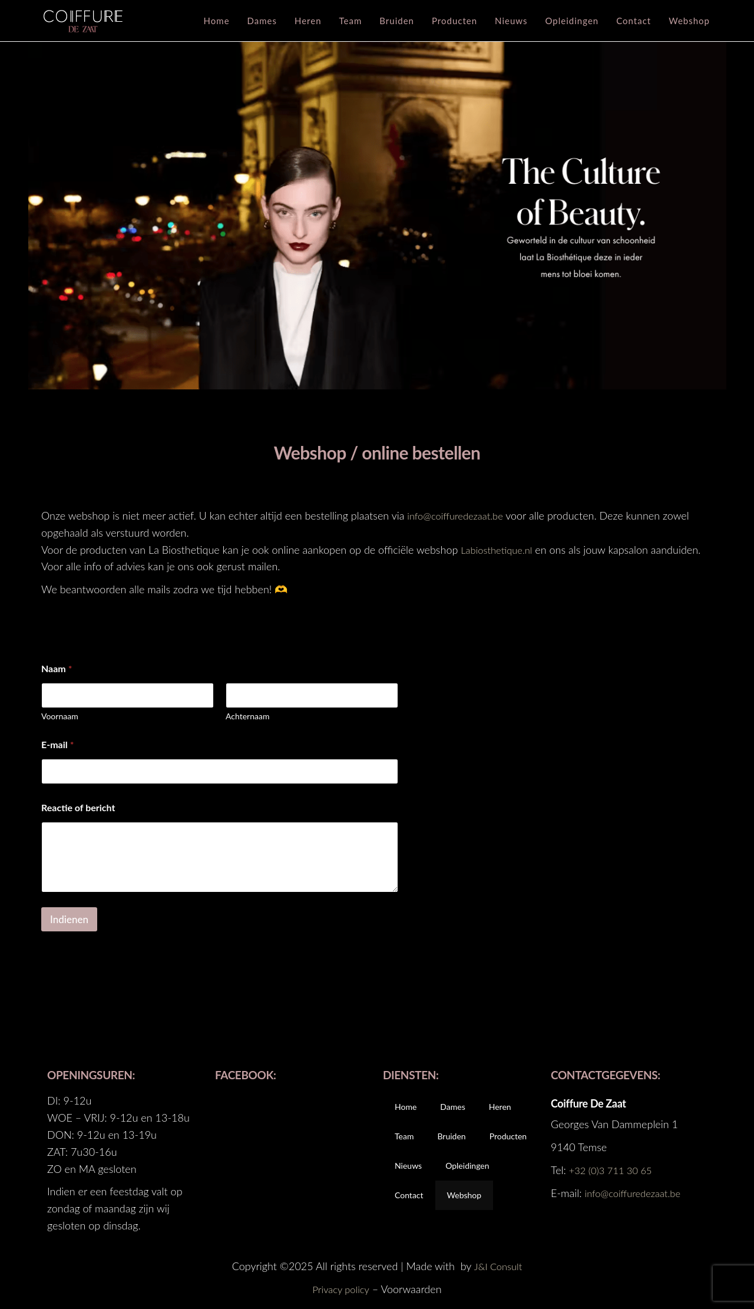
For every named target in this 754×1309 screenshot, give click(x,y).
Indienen (69, 919)
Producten (454, 20)
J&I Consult (498, 1266)
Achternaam (247, 716)
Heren (308, 20)
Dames (262, 20)
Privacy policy (341, 1288)
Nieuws (511, 20)
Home (217, 20)
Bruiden (396, 20)
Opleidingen (572, 20)
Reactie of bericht (78, 807)
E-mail (57, 744)
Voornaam (59, 716)
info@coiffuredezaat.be (459, 515)
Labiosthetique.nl (500, 549)
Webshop (689, 20)
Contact (633, 20)
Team (350, 20)
